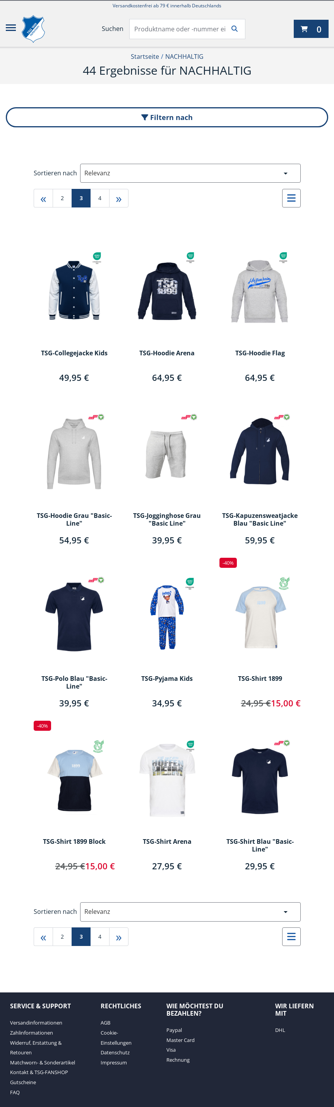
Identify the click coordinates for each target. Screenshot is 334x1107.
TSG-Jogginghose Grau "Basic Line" (167, 520)
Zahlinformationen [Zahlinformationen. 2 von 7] (31, 1032)
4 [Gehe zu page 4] (99, 198)
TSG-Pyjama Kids (167, 679)
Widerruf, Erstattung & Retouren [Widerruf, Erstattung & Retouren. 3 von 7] (36, 1047)
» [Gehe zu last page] (119, 198)
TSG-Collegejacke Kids (74, 353)
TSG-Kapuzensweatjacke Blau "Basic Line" (260, 520)
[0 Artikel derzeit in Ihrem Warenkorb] (311, 29)
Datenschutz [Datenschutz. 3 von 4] (115, 1052)
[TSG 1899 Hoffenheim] (39, 29)
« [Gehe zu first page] (43, 198)
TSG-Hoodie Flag (260, 353)
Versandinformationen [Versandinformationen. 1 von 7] (36, 1022)
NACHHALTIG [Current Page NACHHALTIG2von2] (184, 56)
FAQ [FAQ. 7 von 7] (15, 1092)
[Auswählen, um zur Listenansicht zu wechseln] (291, 198)
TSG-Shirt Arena (167, 842)
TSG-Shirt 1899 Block (74, 842)
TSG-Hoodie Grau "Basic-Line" (74, 520)
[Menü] (11, 29)
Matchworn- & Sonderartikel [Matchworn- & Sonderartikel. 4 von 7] (42, 1062)
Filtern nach (167, 117)
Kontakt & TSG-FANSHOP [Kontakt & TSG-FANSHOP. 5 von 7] (39, 1072)
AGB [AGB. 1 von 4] (105, 1022)
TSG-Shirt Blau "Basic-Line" (260, 845)
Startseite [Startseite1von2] (145, 56)
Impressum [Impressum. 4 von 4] (114, 1062)
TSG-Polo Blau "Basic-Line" (74, 683)
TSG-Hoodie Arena (167, 353)
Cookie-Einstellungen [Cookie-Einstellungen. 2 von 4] (116, 1037)
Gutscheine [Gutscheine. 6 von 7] (23, 1082)
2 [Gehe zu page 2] (62, 198)
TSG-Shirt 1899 (260, 679)
